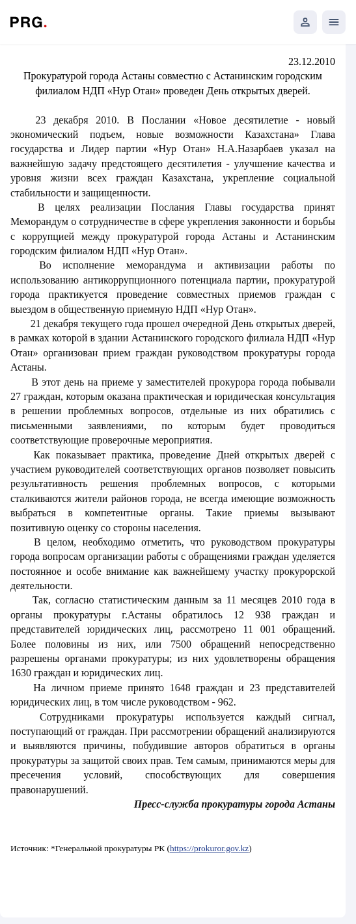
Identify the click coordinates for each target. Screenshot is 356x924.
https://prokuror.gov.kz (209, 848)
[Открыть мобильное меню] (334, 22)
